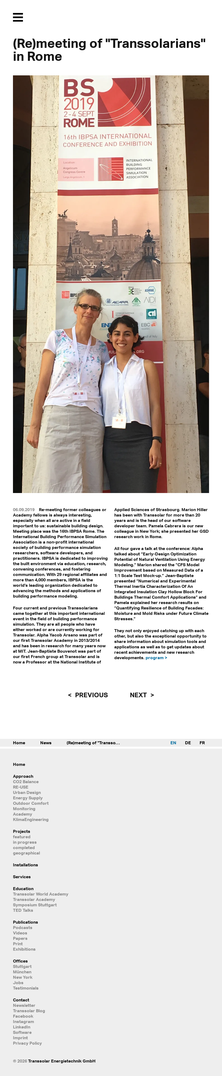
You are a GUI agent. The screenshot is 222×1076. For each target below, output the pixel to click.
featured (22, 836)
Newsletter (24, 1005)
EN (173, 742)
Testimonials (26, 988)
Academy (22, 814)
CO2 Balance (26, 781)
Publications (25, 922)
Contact (21, 1000)
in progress (25, 842)
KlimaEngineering (31, 819)
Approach (23, 776)
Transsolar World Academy (40, 894)
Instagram (23, 1021)
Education (23, 888)
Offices (20, 961)
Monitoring (24, 808)
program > (156, 657)
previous (91, 695)
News (46, 742)
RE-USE (20, 787)
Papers (20, 938)
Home (19, 742)
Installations (25, 864)
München (22, 971)
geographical (26, 853)
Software (22, 1032)
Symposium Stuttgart (35, 904)
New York (22, 977)
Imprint (20, 1037)
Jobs (18, 982)
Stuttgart (22, 966)
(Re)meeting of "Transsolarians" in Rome (99, 742)
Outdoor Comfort (31, 803)
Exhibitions (24, 949)
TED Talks (23, 910)
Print (18, 943)
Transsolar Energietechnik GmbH (62, 1061)
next (139, 695)
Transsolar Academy (34, 899)
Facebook (23, 1016)
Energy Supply (28, 797)
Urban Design (27, 792)
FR (202, 742)
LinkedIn (21, 1027)
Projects (21, 831)
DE (188, 742)
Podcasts (22, 927)
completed (24, 847)
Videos (20, 933)
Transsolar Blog (29, 1010)
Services (22, 876)
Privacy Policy (27, 1043)
